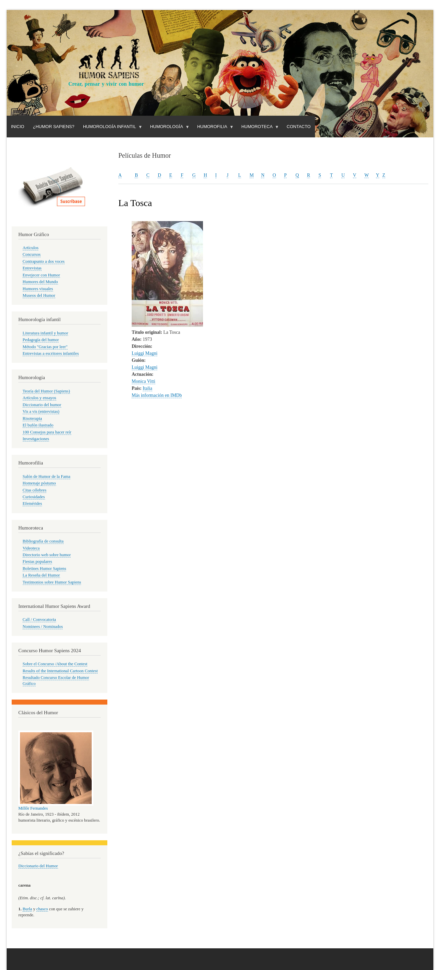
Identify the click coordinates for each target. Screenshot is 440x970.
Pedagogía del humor (41, 339)
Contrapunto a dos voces (44, 261)
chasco (42, 909)
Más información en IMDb (157, 395)
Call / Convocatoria (39, 619)
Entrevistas (32, 268)
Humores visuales (38, 288)
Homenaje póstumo (39, 483)
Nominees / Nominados (43, 626)
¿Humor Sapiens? (53, 126)
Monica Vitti (143, 381)
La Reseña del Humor (41, 575)
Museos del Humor (39, 295)
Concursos (32, 254)
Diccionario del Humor (38, 866)
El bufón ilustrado (38, 425)
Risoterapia (32, 418)
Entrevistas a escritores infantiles (51, 353)
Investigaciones (36, 438)
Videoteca (31, 548)
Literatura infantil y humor (45, 333)
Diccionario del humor (42, 404)
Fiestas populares (37, 561)
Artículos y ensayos (39, 397)
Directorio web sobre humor (47, 555)
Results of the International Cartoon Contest (60, 671)
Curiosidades (34, 497)
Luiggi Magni (144, 353)
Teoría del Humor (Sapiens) (46, 391)
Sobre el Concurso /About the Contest (55, 664)
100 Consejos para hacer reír (47, 432)
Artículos (31, 247)
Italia (147, 388)
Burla (27, 909)
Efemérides (32, 503)
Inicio (17, 126)
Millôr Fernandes (33, 808)
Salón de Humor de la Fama (46, 476)
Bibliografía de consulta (43, 541)
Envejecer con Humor (41, 275)
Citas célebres (34, 490)
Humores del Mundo (40, 281)
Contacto (299, 126)
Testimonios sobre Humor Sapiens (52, 582)
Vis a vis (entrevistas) (41, 411)
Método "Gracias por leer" (45, 346)
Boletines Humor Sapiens (44, 568)
